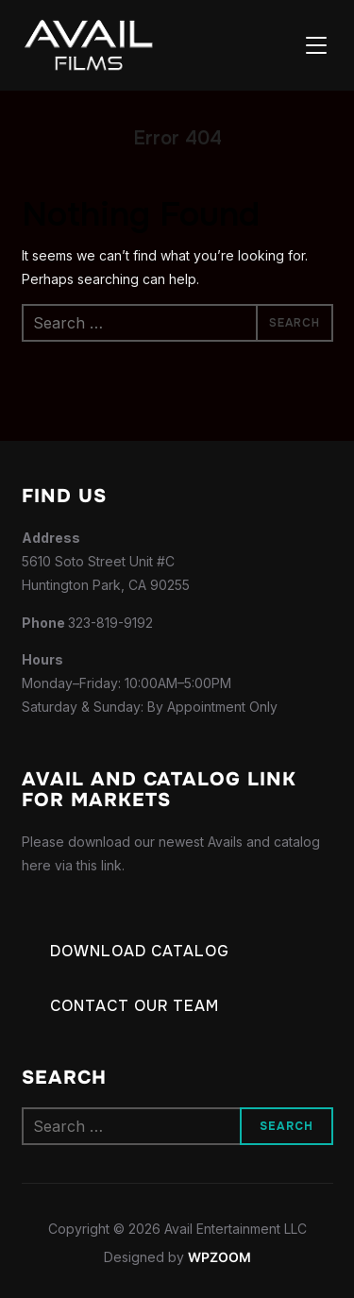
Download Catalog (139, 951)
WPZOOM (219, 1257)
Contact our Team (134, 1006)
